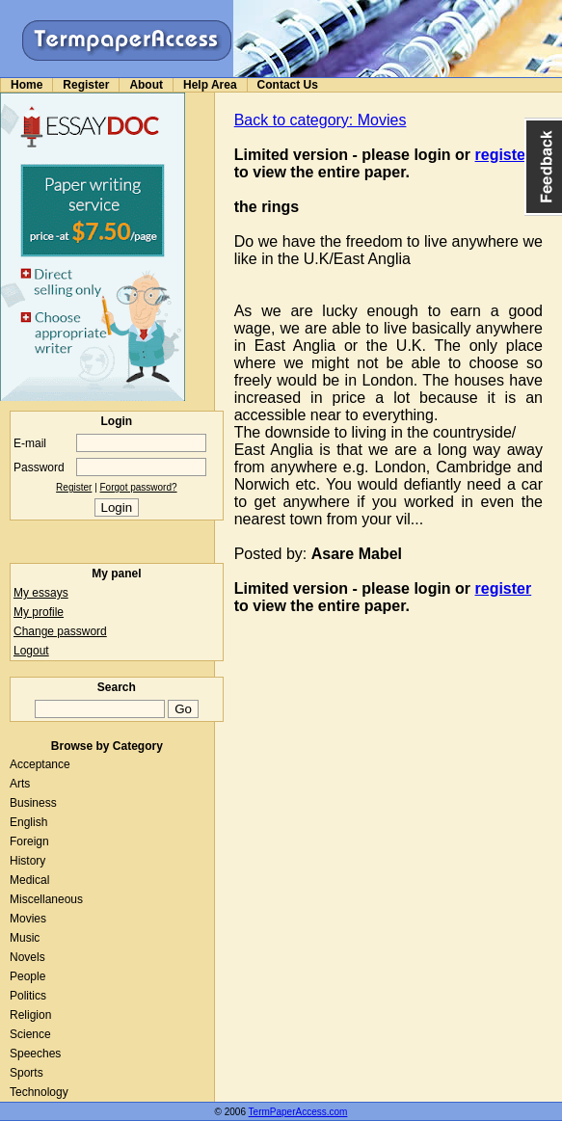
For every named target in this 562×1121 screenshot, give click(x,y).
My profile (38, 612)
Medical (29, 880)
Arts (20, 783)
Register (86, 85)
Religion (30, 1015)
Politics (28, 995)
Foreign (29, 841)
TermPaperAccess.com (298, 1112)
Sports (26, 1073)
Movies (28, 918)
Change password (60, 631)
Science (30, 1034)
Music (25, 938)
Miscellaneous (46, 899)
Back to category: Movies (320, 120)
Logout (31, 650)
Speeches (35, 1053)
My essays (40, 593)
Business (33, 803)
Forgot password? (138, 487)
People (27, 976)
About (146, 85)
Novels (27, 957)
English (28, 822)
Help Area (210, 85)
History (27, 860)
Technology (39, 1092)
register (503, 155)
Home (26, 85)
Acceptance (40, 764)
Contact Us (287, 85)
